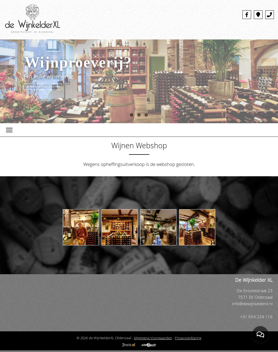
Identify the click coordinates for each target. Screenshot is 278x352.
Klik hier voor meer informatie (43, 86)
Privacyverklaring (188, 337)
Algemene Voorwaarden (153, 337)
